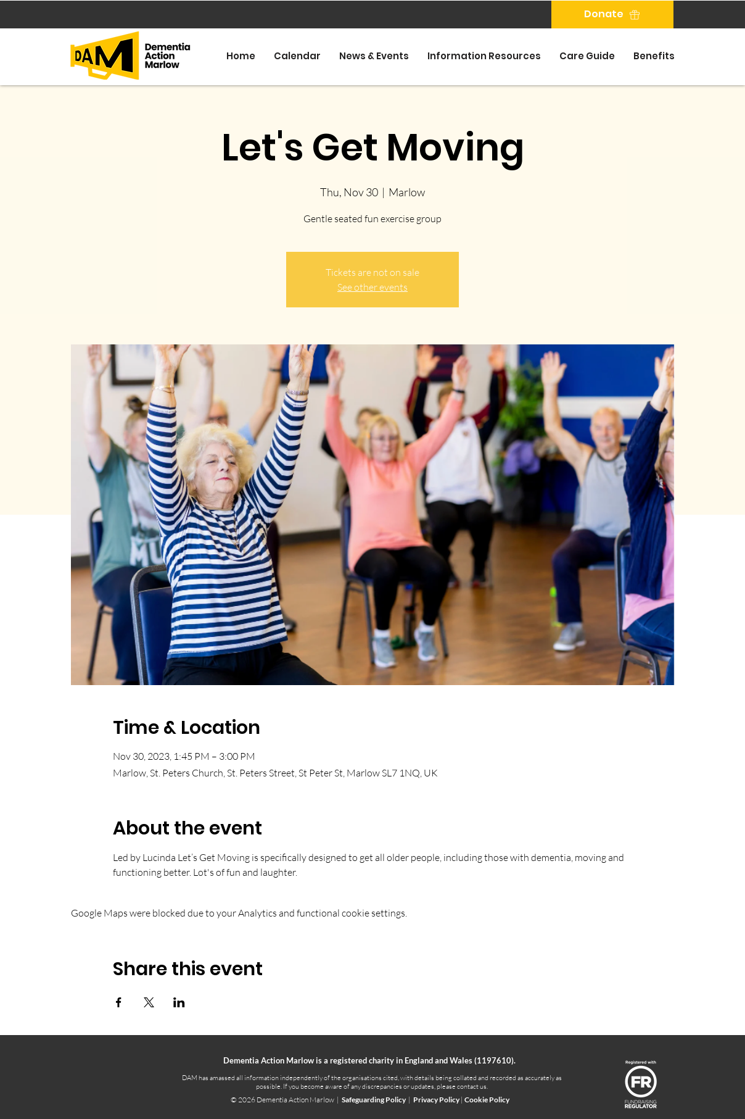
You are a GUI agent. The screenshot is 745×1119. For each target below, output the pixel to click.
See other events (372, 287)
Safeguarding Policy (374, 1099)
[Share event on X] (149, 1002)
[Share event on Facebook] (119, 1002)
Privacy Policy (437, 1099)
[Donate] (612, 14)
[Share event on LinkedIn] (179, 1002)
